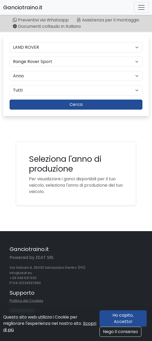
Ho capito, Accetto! (122, 318)
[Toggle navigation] (141, 7)
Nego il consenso (120, 332)
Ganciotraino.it (22, 7)
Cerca (76, 104)
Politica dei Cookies (26, 300)
